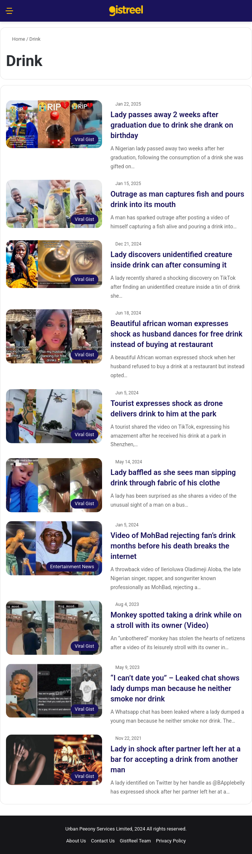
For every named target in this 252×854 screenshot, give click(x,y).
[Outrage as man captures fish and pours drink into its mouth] (54, 204)
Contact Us (103, 841)
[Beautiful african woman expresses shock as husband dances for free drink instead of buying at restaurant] (54, 336)
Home (15, 39)
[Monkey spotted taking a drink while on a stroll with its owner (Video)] (54, 628)
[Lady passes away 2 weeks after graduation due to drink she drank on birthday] (54, 124)
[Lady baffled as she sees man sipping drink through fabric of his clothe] (54, 485)
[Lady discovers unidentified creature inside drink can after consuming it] (54, 264)
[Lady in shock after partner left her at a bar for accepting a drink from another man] (54, 760)
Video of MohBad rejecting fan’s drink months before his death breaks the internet (173, 546)
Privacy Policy (171, 841)
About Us (76, 841)
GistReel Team (135, 841)
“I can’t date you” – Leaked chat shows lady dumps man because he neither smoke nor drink (175, 688)
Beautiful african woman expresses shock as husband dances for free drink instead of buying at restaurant (177, 334)
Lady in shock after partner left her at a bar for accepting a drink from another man (176, 759)
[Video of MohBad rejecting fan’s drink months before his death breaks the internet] (54, 548)
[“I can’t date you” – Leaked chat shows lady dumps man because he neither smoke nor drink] (54, 691)
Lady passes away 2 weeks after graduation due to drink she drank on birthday (172, 125)
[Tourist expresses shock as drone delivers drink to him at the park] (54, 416)
